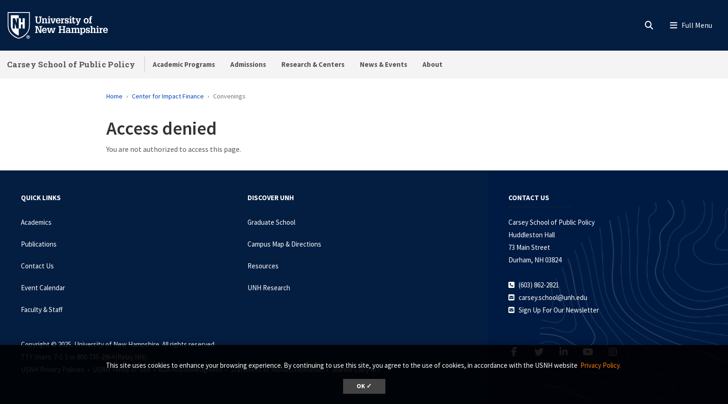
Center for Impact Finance (168, 96)
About (432, 64)
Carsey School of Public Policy (71, 64)
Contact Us (37, 265)
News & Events (383, 64)
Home (114, 96)
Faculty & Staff (42, 309)
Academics (36, 222)
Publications (39, 244)
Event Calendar (43, 287)
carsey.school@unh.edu (553, 297)
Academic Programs (184, 64)
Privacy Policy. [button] (600, 365)
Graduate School (271, 222)
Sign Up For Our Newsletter (559, 310)
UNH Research (268, 287)
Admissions (248, 64)
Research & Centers (312, 64)
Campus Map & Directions (284, 244)
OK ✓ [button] (364, 386)
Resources (263, 265)
